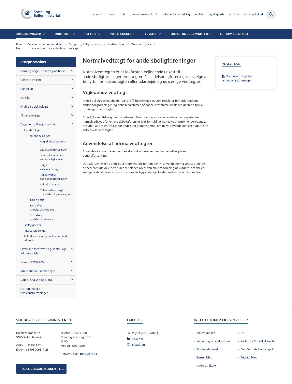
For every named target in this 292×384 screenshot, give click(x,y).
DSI (243, 333)
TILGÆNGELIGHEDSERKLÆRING (41, 369)
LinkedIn (137, 339)
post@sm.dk (88, 354)
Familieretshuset (207, 349)
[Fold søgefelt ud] (271, 14)
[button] (71, 71)
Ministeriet (63, 34)
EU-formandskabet (234, 34)
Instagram (139, 345)
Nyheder (91, 34)
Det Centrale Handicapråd (258, 349)
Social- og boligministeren (190, 34)
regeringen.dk (216, 14)
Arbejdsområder (28, 34)
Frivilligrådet (249, 357)
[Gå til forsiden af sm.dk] (40, 14)
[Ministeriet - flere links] (73, 34)
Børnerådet (204, 357)
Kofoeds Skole (206, 365)
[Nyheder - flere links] (99, 34)
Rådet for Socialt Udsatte (258, 341)
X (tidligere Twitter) (145, 333)
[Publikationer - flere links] (133, 34)
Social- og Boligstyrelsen (213, 341)
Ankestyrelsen (205, 333)
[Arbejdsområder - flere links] (43, 34)
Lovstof (151, 34)
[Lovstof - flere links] (159, 34)
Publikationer (120, 34)
